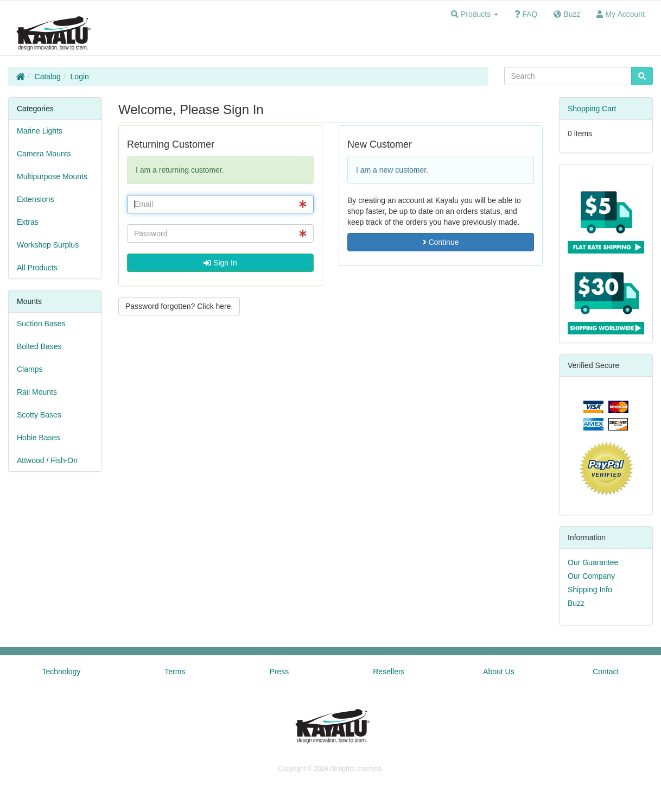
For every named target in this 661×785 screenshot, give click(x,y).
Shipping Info (590, 589)
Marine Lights (39, 130)
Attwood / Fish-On (47, 460)
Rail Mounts (37, 392)
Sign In (220, 262)
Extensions (35, 199)
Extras (28, 222)
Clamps (29, 369)
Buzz (576, 603)
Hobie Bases (38, 437)
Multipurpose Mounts (52, 176)
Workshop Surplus (48, 244)
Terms (174, 671)
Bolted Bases (39, 346)
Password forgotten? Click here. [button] (179, 306)
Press (279, 671)
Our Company (591, 576)
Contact (606, 671)
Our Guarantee (593, 562)
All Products (37, 267)
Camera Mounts (44, 153)
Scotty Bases (39, 414)
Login (80, 76)
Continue (441, 242)
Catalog (48, 76)
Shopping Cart (592, 108)
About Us (498, 671)
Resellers (388, 671)
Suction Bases (41, 323)
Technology (61, 671)
